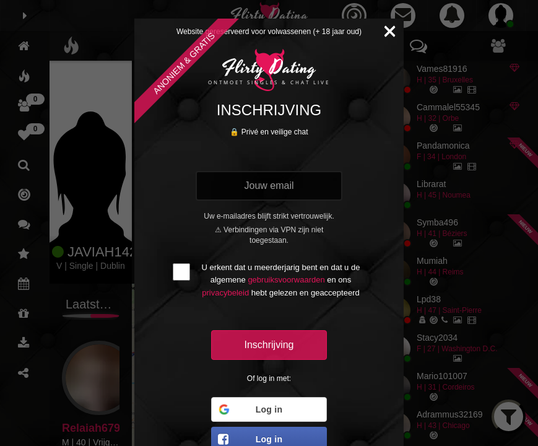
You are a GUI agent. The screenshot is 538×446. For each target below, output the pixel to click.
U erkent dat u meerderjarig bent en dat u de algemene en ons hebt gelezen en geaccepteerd (281, 280)
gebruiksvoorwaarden (286, 279)
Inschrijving (268, 344)
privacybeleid (225, 292)
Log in (249, 409)
